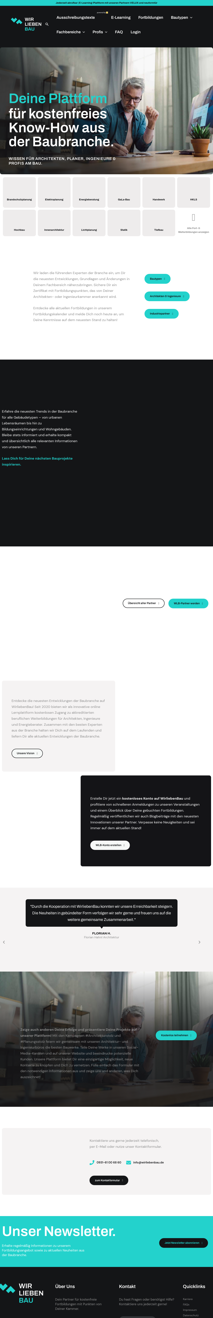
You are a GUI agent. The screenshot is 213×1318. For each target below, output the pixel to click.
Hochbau (19, 234)
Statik (123, 234)
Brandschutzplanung (20, 201)
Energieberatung (89, 201)
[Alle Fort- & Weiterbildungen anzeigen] (194, 220)
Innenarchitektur (55, 234)
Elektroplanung (54, 201)
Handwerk (158, 201)
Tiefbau (159, 234)
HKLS (193, 201)
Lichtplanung (89, 234)
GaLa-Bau (124, 201)
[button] (47, 24)
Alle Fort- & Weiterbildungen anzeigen (193, 234)
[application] (190, 17)
